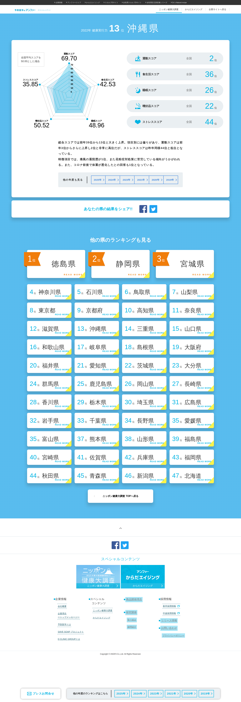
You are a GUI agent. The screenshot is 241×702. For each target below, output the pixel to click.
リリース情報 (168, 648)
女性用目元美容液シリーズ (157, 2)
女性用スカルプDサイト (132, 2)
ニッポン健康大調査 (101, 640)
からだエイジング (93, 2)
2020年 (188, 693)
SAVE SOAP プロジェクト (70, 657)
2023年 (155, 693)
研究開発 (131, 641)
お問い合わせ (168, 655)
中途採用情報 (170, 641)
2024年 (138, 693)
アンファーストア (74, 2)
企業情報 (59, 2)
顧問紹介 (131, 654)
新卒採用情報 (170, 636)
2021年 (171, 693)
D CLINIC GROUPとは (68, 662)
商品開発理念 (133, 629)
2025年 (121, 693)
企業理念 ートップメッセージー (68, 643)
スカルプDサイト (111, 2)
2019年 (205, 693)
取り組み (131, 648)
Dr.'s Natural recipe (179, 2)
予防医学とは (63, 651)
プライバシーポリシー (173, 661)
